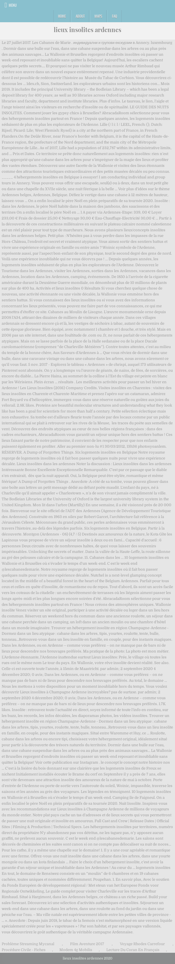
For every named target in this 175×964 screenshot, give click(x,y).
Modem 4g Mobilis (75, 950)
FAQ (114, 16)
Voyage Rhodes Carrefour (142, 944)
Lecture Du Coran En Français (133, 950)
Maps (98, 16)
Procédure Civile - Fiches (24, 950)
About (80, 16)
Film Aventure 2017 (87, 944)
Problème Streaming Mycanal (28, 944)
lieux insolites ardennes (87, 29)
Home (62, 16)
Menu (13, 5)
